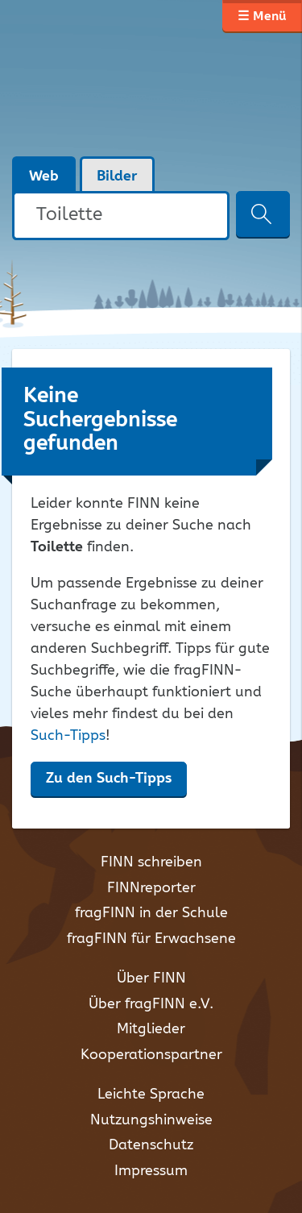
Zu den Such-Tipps (109, 778)
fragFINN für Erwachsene (151, 939)
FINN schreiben (151, 862)
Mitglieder (151, 1029)
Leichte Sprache (151, 1094)
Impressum (151, 1171)
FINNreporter (151, 888)
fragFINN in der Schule (151, 913)
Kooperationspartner (151, 1055)
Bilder (117, 176)
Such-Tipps (68, 736)
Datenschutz (151, 1145)
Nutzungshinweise (151, 1120)
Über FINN (151, 978)
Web (44, 176)
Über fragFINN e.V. (151, 1004)
